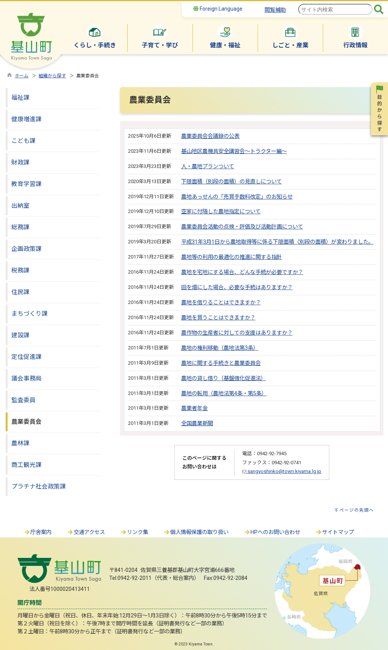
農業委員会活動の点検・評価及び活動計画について (242, 227)
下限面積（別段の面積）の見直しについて (231, 182)
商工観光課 (26, 464)
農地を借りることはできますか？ (221, 302)
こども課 (23, 140)
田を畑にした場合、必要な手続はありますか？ (237, 287)
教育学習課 (26, 184)
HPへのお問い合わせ (272, 532)
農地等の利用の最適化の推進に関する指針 (231, 257)
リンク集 (134, 532)
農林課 (20, 443)
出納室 (20, 205)
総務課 (20, 227)
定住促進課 (26, 356)
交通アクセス (86, 532)
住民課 (20, 292)
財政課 (20, 162)
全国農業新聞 (197, 423)
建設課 (20, 335)
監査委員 (23, 400)
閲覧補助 (275, 10)
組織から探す (52, 75)
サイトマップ (334, 532)
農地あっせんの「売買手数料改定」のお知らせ (237, 197)
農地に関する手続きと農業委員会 (221, 363)
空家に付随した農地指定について (221, 211)
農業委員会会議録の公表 (210, 136)
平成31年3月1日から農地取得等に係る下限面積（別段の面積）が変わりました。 (277, 242)
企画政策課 (26, 248)
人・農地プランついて (207, 166)
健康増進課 (26, 119)
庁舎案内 (37, 532)
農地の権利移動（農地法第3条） (219, 348)
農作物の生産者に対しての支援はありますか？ (237, 333)
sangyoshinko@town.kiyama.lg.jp (281, 471)
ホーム (21, 75)
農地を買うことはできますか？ (218, 318)
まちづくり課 (29, 313)
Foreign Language (217, 9)
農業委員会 (26, 421)
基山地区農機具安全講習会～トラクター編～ (234, 151)
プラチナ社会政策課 (38, 486)
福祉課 (20, 97)
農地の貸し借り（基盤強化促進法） (223, 378)
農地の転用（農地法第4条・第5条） (224, 393)
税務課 (20, 270)
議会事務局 (26, 378)
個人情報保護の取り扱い (195, 532)
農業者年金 (194, 408)
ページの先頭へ (357, 510)
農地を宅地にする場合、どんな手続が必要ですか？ (242, 272)
